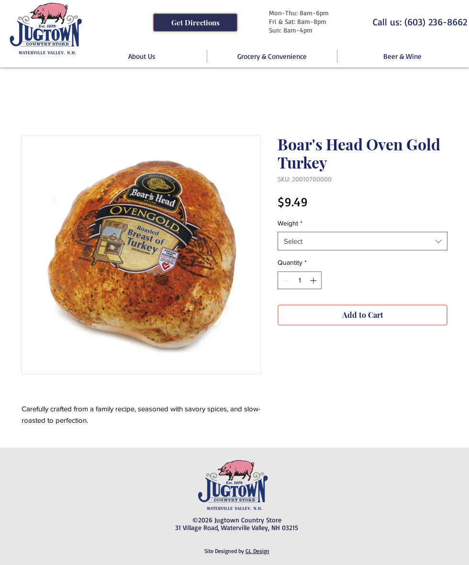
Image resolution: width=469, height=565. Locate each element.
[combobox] (362, 241)
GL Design (257, 550)
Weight (290, 223)
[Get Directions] (195, 22)
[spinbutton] (299, 280)
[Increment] (314, 280)
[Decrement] (285, 280)
